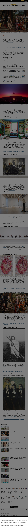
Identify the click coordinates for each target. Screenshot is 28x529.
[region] (14, 523)
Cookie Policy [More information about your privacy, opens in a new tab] (5, 521)
